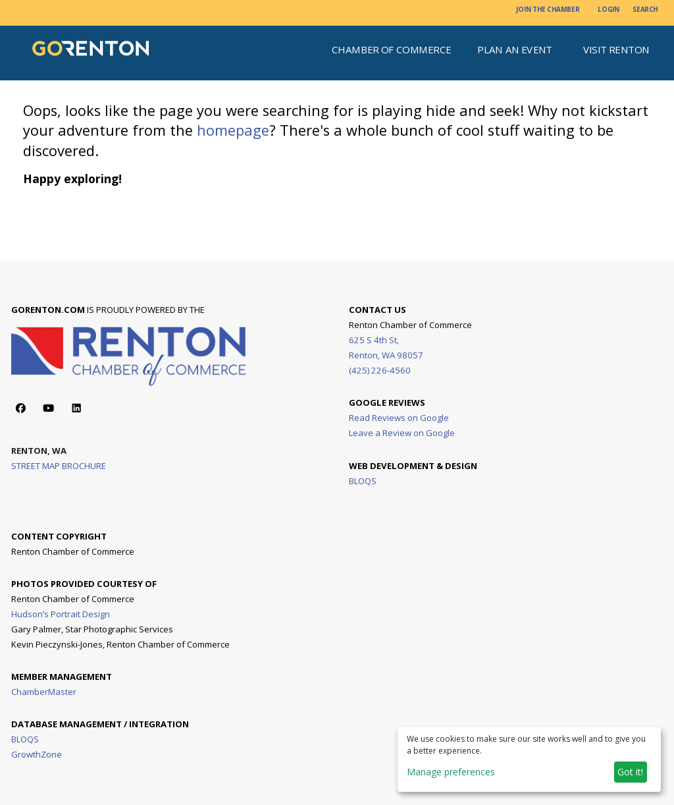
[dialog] (529, 759)
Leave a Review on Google (402, 433)
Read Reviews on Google (399, 418)
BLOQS (362, 480)
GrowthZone (37, 754)
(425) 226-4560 (380, 369)
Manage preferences (451, 771)
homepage (233, 130)
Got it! (630, 771)
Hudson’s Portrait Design (61, 613)
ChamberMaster (44, 691)
